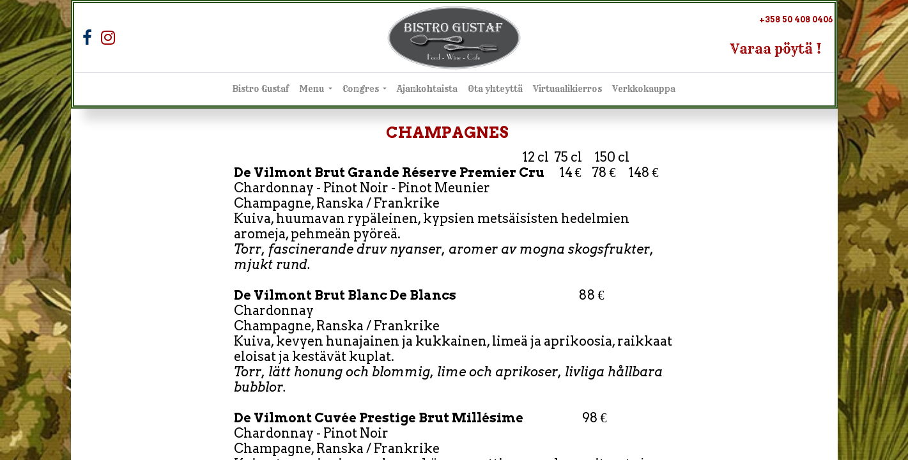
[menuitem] (260, 89)
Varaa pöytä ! (776, 49)
